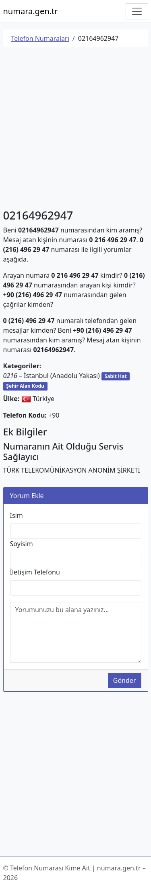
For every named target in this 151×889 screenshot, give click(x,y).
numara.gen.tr (30, 11)
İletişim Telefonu (35, 572)
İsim (16, 515)
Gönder (124, 680)
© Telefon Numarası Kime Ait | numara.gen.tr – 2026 (74, 873)
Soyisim (21, 543)
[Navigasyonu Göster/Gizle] (137, 11)
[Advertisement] (75, 129)
